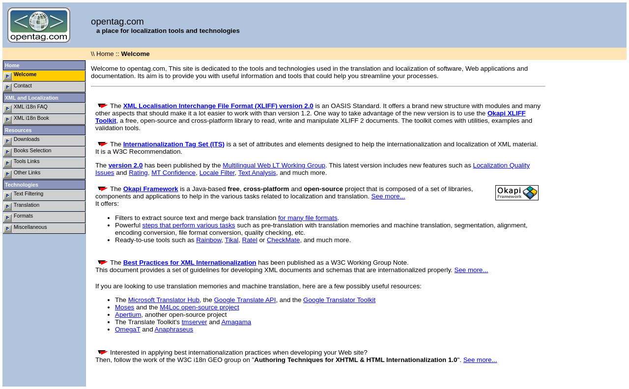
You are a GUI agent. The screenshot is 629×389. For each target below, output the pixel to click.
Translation (21, 206)
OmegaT (128, 329)
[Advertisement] (587, 207)
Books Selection (27, 152)
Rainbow (208, 240)
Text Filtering (23, 195)
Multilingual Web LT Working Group (274, 165)
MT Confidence (173, 172)
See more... (388, 196)
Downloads (21, 140)
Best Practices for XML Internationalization (190, 262)
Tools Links (21, 162)
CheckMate (283, 240)
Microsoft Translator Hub (164, 300)
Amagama (236, 322)
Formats (18, 217)
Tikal (232, 240)
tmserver (194, 322)
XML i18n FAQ (25, 108)
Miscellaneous (25, 228)
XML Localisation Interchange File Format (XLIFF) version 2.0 (218, 106)
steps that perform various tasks (189, 225)
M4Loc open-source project (199, 307)
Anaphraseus (174, 329)
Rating (138, 172)
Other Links (21, 174)
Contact (17, 87)
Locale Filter (217, 172)
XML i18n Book (26, 119)
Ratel (249, 240)
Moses (124, 307)
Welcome (20, 76)
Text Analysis (257, 172)
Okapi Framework (150, 189)
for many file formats (308, 218)
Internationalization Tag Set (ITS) (174, 144)
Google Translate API (245, 300)
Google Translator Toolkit (339, 300)
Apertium (128, 314)
